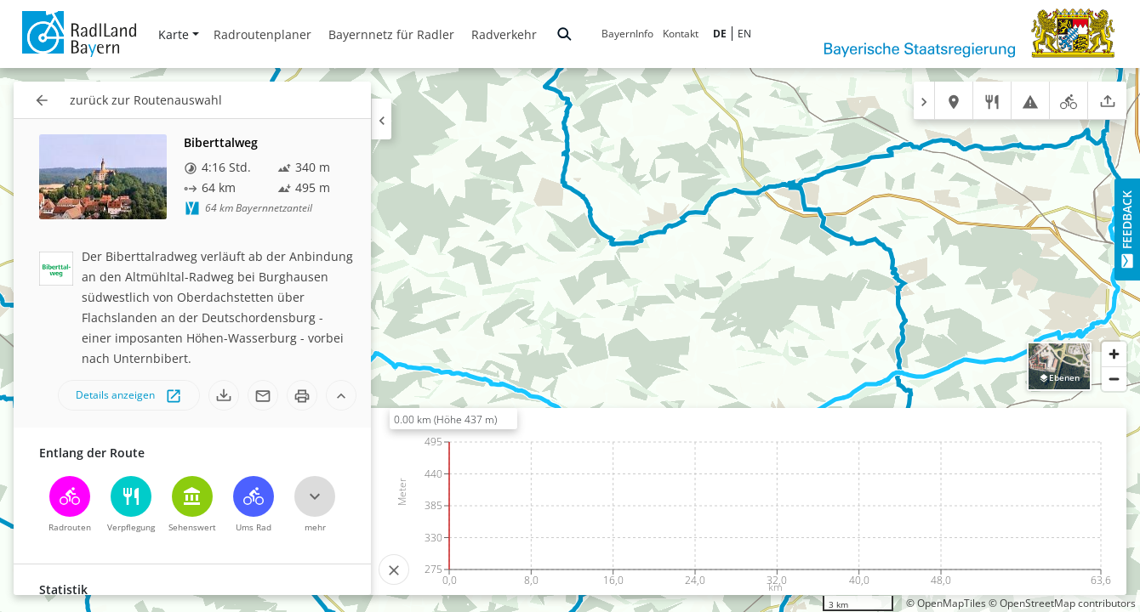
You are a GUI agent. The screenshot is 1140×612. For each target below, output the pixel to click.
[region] (570, 340)
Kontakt (680, 33)
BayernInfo (627, 33)
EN (744, 33)
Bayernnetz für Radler (391, 34)
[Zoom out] (1114, 378)
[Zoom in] (1114, 354)
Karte (178, 34)
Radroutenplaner (262, 34)
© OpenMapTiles (946, 603)
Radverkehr (504, 34)
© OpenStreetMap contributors (1062, 603)
